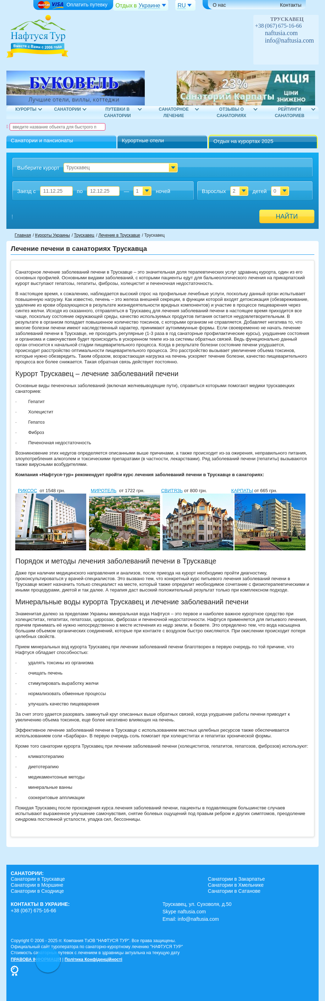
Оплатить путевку (72, 5)
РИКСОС (27, 490)
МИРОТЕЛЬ (103, 490)
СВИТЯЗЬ (172, 490)
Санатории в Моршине (37, 885)
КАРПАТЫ (242, 490)
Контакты (290, 5)
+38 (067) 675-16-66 (278, 26)
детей (260, 191)
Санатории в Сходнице (37, 891)
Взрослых (214, 191)
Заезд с (26, 191)
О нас (219, 5)
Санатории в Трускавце (38, 879)
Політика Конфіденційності (93, 959)
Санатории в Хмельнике (236, 885)
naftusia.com (281, 33)
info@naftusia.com (289, 40)
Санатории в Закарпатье (236, 879)
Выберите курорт (38, 168)
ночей (163, 191)
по (80, 191)
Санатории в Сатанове (234, 891)
